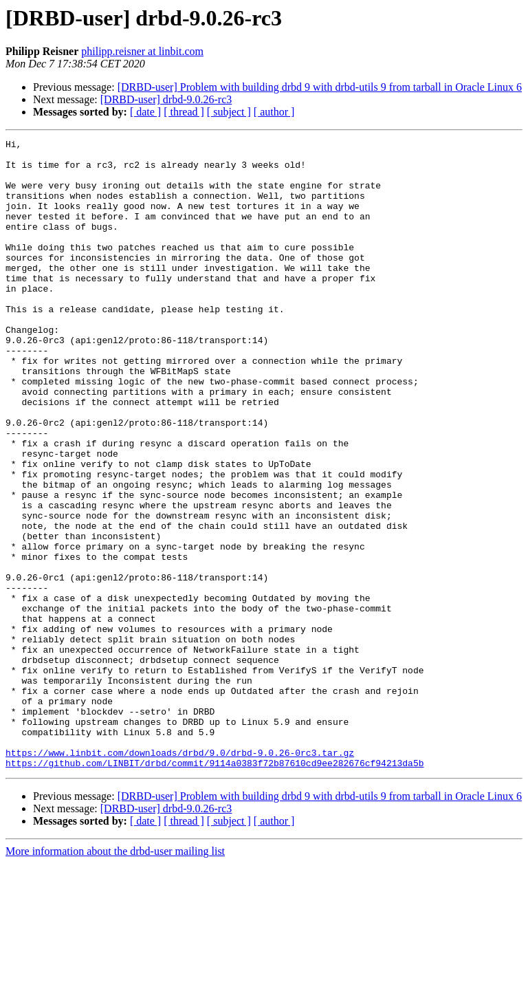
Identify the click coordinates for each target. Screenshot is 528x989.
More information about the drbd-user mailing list (115, 977)
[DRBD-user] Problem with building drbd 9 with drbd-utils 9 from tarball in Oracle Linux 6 (320, 87)
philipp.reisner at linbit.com (142, 51)
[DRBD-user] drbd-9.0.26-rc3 (166, 99)
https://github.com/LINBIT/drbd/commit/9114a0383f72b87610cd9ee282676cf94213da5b (215, 888)
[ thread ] (184, 112)
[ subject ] (229, 112)
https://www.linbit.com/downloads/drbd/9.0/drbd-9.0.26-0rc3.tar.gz (180, 876)
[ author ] (274, 112)
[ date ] (145, 112)
